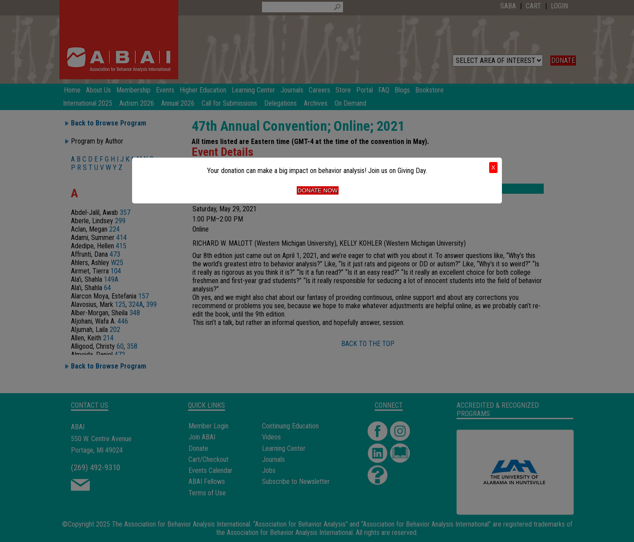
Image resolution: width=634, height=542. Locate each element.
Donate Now (318, 190)
